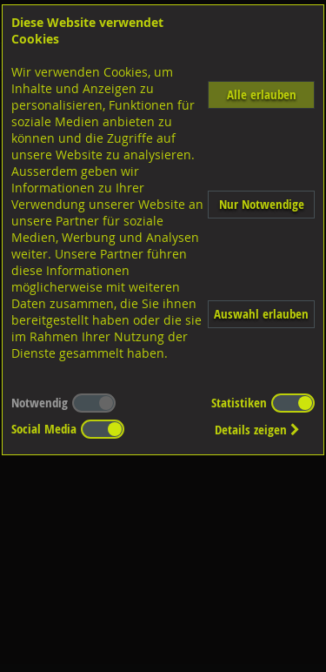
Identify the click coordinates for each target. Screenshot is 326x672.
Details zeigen (257, 429)
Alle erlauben (261, 94)
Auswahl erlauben (261, 314)
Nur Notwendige (261, 204)
